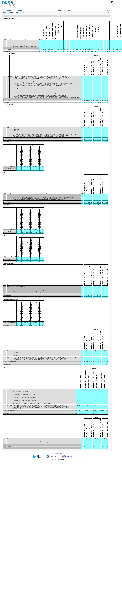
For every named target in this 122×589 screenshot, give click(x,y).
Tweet (108, 12)
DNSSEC (4, 12)
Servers (17, 12)
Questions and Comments (58, 453)
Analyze (22, 12)
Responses (11, 12)
